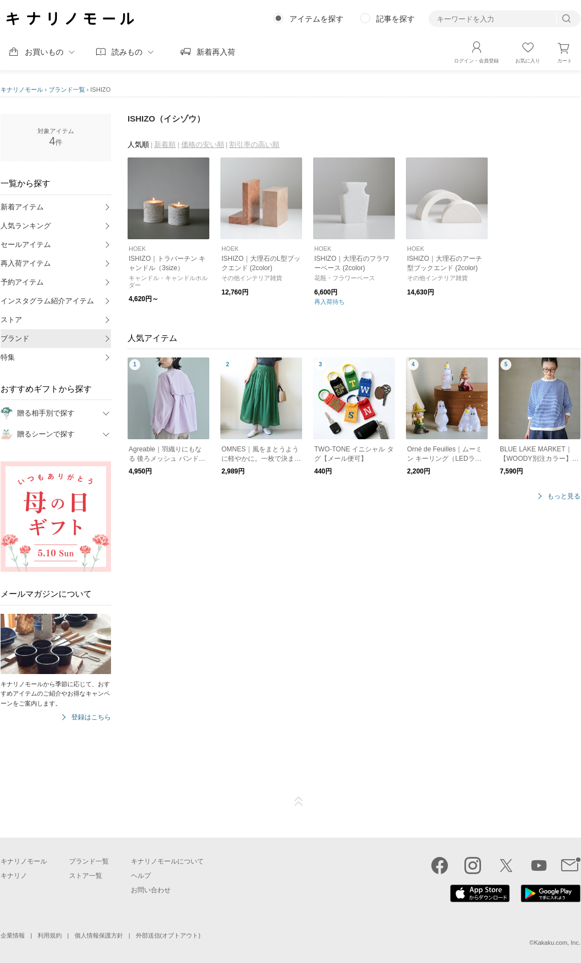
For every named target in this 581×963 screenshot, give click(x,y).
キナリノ (14, 876)
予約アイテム (22, 282)
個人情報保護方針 (99, 935)
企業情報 (13, 935)
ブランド (15, 338)
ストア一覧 (85, 876)
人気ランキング (26, 226)
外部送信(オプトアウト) (168, 935)
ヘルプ (141, 876)
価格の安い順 (202, 144)
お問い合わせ (151, 890)
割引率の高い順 (254, 144)
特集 (8, 357)
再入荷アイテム (26, 263)
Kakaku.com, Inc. (557, 942)
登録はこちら (91, 717)
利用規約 (50, 935)
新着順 (165, 144)
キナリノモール (22, 89)
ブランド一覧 (67, 89)
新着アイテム (22, 207)
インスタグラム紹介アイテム (47, 301)
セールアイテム (26, 244)
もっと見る (563, 496)
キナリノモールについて (167, 861)
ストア (11, 319)
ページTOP (298, 801)
